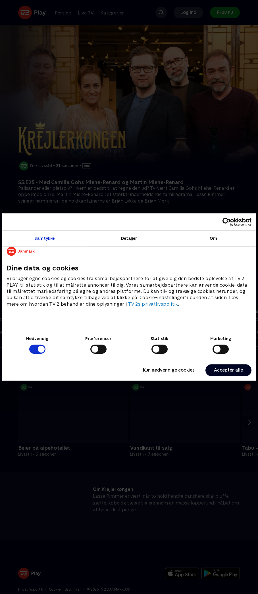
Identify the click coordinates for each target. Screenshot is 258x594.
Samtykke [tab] (44, 238)
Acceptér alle (228, 370)
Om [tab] (213, 238)
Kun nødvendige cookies (169, 370)
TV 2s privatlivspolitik (153, 304)
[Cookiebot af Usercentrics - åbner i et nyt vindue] (226, 222)
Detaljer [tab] (129, 238)
